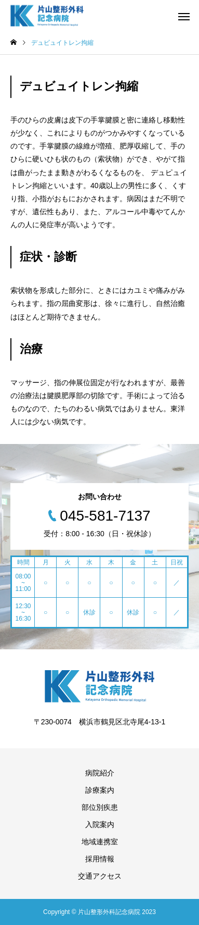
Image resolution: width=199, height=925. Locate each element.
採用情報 (99, 859)
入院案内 (99, 824)
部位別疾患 (100, 807)
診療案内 (99, 790)
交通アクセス (100, 876)
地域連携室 (100, 841)
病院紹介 (99, 773)
